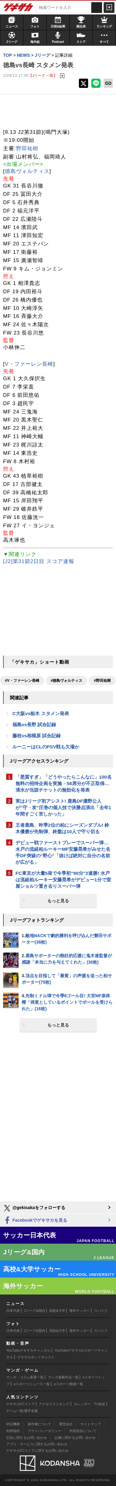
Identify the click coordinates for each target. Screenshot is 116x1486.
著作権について (39, 1424)
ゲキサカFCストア (20, 1404)
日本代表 (13, 1310)
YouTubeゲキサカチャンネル (28, 1350)
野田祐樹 (27, 148)
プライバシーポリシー (45, 1431)
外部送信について (83, 1431)
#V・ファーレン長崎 (22, 680)
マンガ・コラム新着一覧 (25, 1377)
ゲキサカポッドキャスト (36, 1357)
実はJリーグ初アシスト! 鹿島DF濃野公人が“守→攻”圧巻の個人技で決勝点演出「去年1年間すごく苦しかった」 (63, 807)
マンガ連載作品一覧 (63, 1377)
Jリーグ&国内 (34, 1310)
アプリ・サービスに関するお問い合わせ (36, 1444)
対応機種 (13, 1424)
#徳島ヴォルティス (67, 680)
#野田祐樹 (102, 680)
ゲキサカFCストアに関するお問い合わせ (37, 1450)
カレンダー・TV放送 (89, 1404)
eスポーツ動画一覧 (68, 1384)
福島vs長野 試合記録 (34, 724)
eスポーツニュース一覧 (32, 1384)
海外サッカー (79, 1310)
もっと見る (58, 900)
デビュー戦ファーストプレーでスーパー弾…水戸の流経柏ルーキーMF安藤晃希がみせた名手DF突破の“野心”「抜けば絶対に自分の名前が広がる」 (62, 852)
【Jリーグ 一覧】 (42, 75)
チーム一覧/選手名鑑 (22, 1411)
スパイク (101, 1310)
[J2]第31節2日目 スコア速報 (38, 561)
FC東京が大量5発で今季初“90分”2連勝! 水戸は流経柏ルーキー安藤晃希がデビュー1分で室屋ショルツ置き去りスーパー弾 (63, 880)
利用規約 (13, 1431)
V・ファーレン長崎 (29, 364)
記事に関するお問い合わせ (75, 1437)
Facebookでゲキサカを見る (35, 1221)
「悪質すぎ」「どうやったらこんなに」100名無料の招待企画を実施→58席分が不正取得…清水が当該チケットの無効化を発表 (63, 783)
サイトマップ (90, 1424)
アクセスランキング (54, 1404)
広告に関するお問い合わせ (26, 1437)
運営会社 (66, 1424)
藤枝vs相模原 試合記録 (36, 735)
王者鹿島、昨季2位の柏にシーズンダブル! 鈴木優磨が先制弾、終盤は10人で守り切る (62, 828)
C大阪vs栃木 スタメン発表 (40, 713)
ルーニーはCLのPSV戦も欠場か (45, 746)
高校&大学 (57, 1310)
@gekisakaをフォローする (34, 1208)
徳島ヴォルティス (27, 171)
